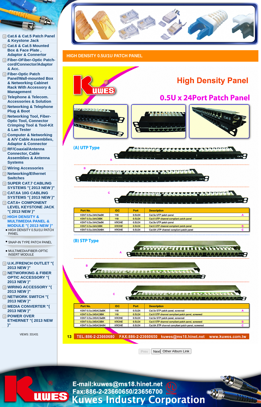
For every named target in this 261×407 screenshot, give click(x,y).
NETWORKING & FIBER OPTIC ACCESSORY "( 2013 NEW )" (29, 277)
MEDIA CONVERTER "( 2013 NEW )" (29, 308)
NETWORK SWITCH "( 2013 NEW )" (28, 298)
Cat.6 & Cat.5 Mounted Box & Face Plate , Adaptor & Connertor (28, 50)
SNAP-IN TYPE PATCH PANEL (30, 242)
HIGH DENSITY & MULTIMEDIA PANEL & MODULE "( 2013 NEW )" (30, 221)
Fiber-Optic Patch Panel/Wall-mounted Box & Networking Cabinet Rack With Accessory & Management (30, 83)
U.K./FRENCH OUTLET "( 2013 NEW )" (31, 265)
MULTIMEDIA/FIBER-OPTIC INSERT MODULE (28, 252)
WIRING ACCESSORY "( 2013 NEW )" (30, 289)
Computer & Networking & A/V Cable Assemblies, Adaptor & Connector (31, 139)
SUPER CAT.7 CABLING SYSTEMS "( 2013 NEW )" (31, 185)
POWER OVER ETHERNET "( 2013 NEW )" (30, 320)
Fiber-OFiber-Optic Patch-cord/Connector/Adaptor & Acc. (31, 64)
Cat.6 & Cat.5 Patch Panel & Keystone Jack (31, 38)
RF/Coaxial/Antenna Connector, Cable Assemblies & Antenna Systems (29, 155)
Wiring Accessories (26, 168)
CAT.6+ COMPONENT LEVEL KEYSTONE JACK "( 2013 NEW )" (31, 207)
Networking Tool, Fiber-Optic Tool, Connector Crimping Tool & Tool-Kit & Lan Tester (30, 123)
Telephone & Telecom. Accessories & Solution (29, 99)
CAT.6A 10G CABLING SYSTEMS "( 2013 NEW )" (31, 195)
